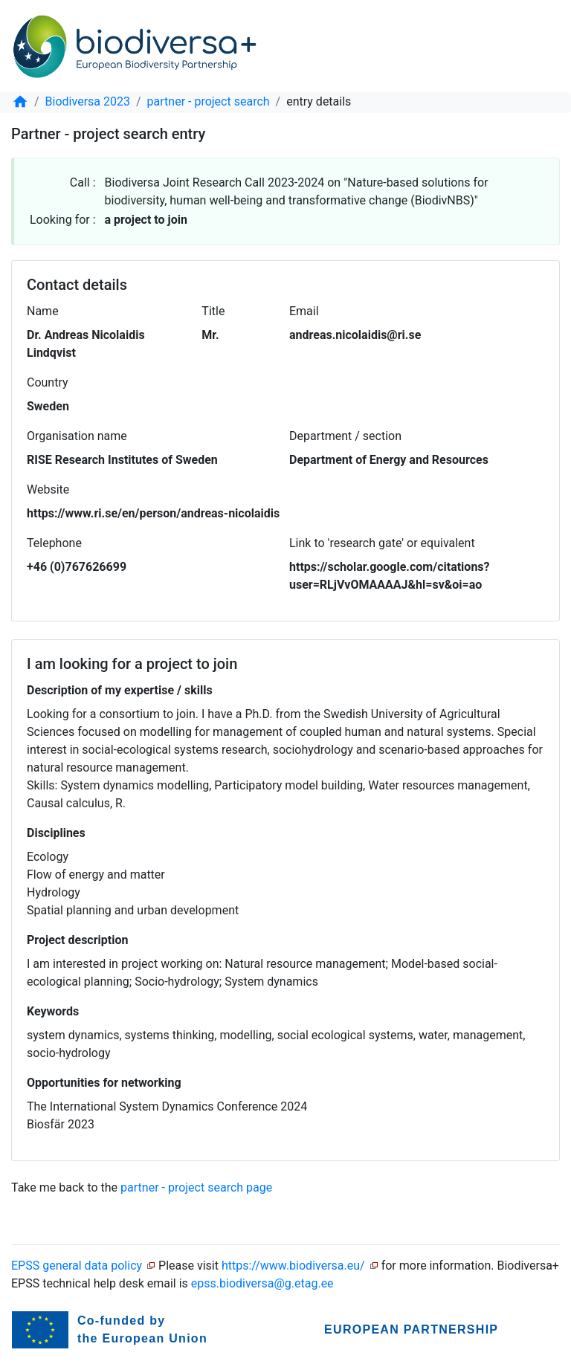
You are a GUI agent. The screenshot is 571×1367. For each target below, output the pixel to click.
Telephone (54, 543)
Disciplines (56, 833)
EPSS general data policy (76, 1265)
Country (47, 382)
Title (213, 311)
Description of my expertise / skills (120, 690)
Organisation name (77, 436)
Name (43, 311)
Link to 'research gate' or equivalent (382, 543)
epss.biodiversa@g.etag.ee (262, 1283)
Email (304, 311)
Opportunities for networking (104, 1083)
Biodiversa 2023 (87, 101)
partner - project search (208, 101)
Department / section (345, 436)
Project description (77, 940)
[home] (20, 101)
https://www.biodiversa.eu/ (293, 1265)
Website (48, 489)
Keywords (53, 1011)
